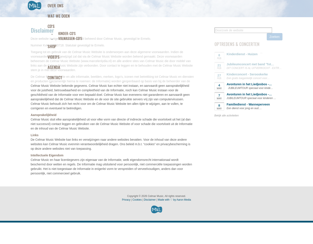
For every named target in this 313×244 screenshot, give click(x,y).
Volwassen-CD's (70, 38)
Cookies (137, 199)
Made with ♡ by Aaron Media (174, 199)
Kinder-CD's (67, 33)
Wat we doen (59, 16)
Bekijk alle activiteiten (226, 115)
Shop (52, 46)
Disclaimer (150, 199)
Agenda (54, 67)
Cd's (51, 26)
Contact (55, 77)
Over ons (55, 5)
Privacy (126, 199)
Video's (54, 57)
